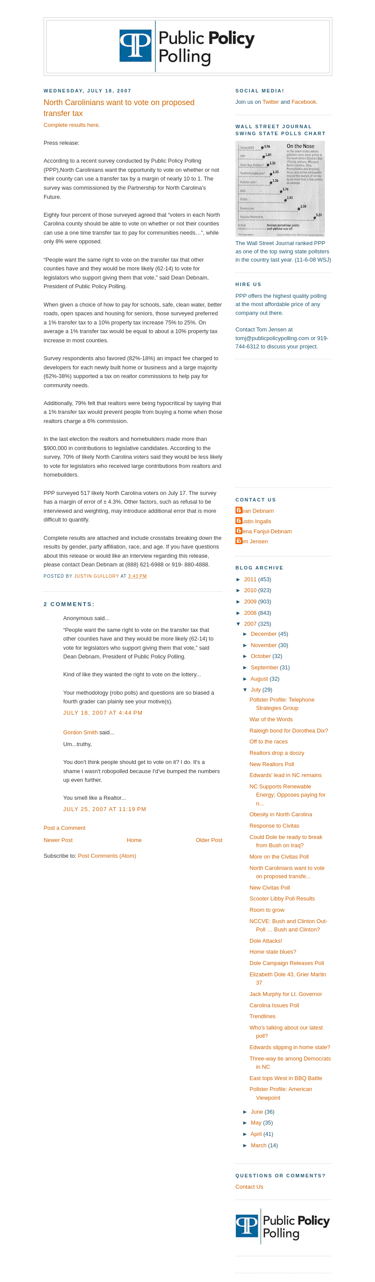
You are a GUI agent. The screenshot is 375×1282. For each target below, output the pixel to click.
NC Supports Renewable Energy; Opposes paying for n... (287, 795)
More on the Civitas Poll (279, 856)
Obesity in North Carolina (280, 814)
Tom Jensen (253, 541)
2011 (251, 579)
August (260, 678)
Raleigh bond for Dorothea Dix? (288, 730)
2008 (251, 613)
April (257, 1134)
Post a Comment (64, 828)
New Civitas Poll (269, 887)
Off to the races (268, 741)
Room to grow (266, 910)
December (264, 634)
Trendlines (262, 1016)
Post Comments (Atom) (107, 855)
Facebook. (304, 102)
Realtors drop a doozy (276, 753)
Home (134, 840)
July (256, 689)
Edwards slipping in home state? (289, 1047)
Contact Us (249, 1186)
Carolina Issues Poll (274, 1005)
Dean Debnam (256, 511)
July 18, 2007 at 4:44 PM (103, 712)
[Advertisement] (289, 422)
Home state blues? (272, 951)
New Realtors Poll (271, 764)
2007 (251, 624)
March (259, 1145)
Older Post (209, 840)
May (257, 1122)
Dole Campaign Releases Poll (286, 963)
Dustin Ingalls (254, 521)
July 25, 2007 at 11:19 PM (105, 809)
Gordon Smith (80, 732)
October (261, 656)
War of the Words (271, 719)
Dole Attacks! (265, 941)
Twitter (270, 102)
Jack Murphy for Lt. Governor (285, 994)
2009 (251, 601)
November (264, 645)
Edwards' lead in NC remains (285, 775)
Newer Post (58, 840)
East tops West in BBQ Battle (285, 1078)
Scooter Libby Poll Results (282, 898)
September (265, 667)
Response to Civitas (274, 825)
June (257, 1111)
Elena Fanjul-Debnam (265, 531)
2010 (251, 590)
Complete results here (71, 125)
